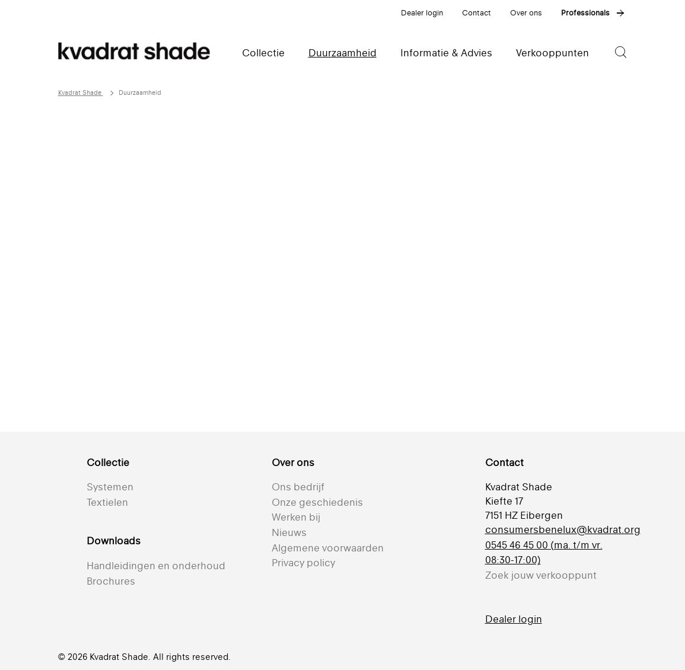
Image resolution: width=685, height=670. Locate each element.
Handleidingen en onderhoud (156, 566)
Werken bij (296, 517)
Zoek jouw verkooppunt (541, 575)
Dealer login (422, 12)
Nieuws (289, 532)
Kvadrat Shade (80, 93)
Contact (476, 12)
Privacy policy (303, 563)
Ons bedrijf (298, 487)
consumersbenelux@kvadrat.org (563, 529)
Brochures (111, 581)
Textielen (107, 502)
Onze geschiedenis (317, 502)
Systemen (110, 487)
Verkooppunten (552, 53)
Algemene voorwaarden (328, 548)
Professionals (585, 12)
